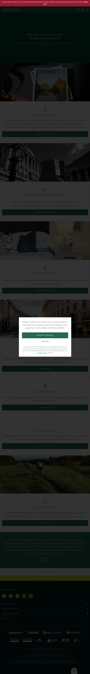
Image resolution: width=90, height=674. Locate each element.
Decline (45, 341)
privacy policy (43, 353)
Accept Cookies (45, 335)
